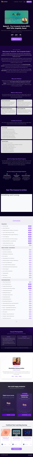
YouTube (16, 376)
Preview (30, 228)
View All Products (16, 448)
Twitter (13, 376)
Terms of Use (30, 454)
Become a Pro (29, 1)
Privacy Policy (30, 455)
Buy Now (8, 414)
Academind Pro (16, 1)
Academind (25, 412)
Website (20, 376)
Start (30, 245)
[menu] (22, 2)
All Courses (20, 1)
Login (24, 1)
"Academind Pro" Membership (23, 347)
